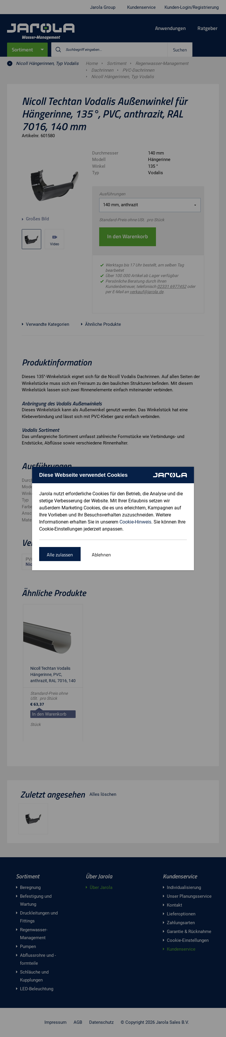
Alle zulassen (60, 554)
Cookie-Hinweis (135, 522)
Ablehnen (101, 554)
